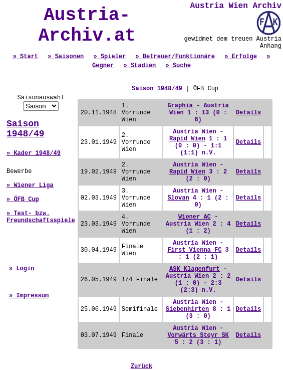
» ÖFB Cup (23, 199)
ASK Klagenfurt (194, 269)
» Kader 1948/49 (34, 153)
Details (248, 112)
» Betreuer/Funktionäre (175, 56)
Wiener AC (194, 217)
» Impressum (29, 295)
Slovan (178, 198)
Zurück (141, 366)
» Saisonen (66, 56)
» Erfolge (240, 56)
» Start (25, 56)
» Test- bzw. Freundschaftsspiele (41, 217)
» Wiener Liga (30, 185)
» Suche (178, 65)
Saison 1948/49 (26, 129)
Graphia (179, 105)
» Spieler (109, 56)
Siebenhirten (187, 309)
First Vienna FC (194, 250)
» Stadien (139, 65)
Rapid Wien (187, 138)
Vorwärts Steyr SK (197, 335)
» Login (21, 268)
